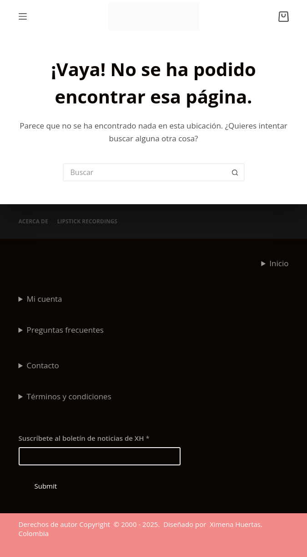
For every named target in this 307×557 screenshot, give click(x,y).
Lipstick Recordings (87, 221)
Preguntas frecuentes (65, 330)
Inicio (278, 263)
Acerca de (33, 221)
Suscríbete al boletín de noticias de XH (84, 438)
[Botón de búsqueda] (235, 172)
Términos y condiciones (69, 396)
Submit (46, 485)
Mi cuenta (44, 299)
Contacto (43, 365)
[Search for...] (144, 172)
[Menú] (23, 16)
